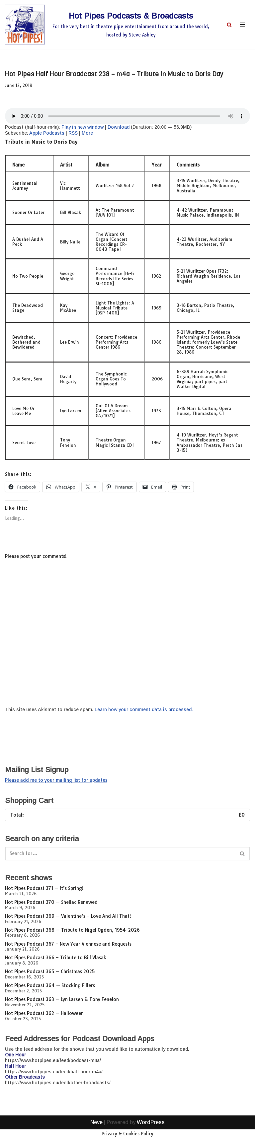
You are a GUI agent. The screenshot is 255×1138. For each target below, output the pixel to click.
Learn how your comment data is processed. (144, 709)
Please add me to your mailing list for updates (56, 780)
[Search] (229, 24)
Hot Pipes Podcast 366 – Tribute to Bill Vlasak (55, 958)
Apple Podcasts (46, 133)
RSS (73, 133)
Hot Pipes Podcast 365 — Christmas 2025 (50, 971)
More (87, 133)
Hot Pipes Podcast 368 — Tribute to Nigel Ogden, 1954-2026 (72, 930)
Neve (96, 1131)
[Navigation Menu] (242, 24)
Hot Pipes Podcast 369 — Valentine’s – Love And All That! (68, 916)
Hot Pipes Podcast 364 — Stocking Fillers (50, 985)
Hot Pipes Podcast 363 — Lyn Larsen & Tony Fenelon (62, 999)
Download (118, 127)
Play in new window (82, 127)
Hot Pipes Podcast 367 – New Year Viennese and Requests (68, 944)
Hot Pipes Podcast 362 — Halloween (44, 1013)
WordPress (151, 1131)
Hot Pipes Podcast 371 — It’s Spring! (44, 888)
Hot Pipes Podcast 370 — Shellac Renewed (51, 902)
